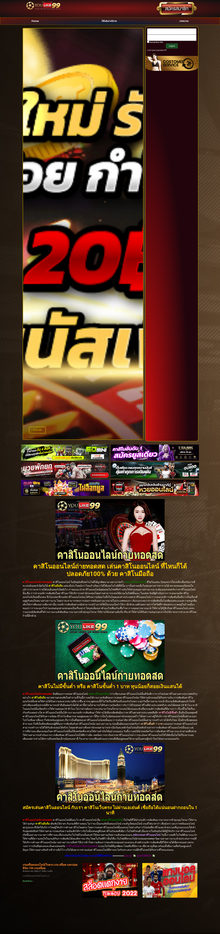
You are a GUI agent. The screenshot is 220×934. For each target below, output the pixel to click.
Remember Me (155, 42)
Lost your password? (157, 50)
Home (35, 21)
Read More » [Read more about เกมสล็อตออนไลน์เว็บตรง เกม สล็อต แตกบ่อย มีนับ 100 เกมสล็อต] (28, 881)
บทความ (183, 21)
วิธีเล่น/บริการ (109, 21)
